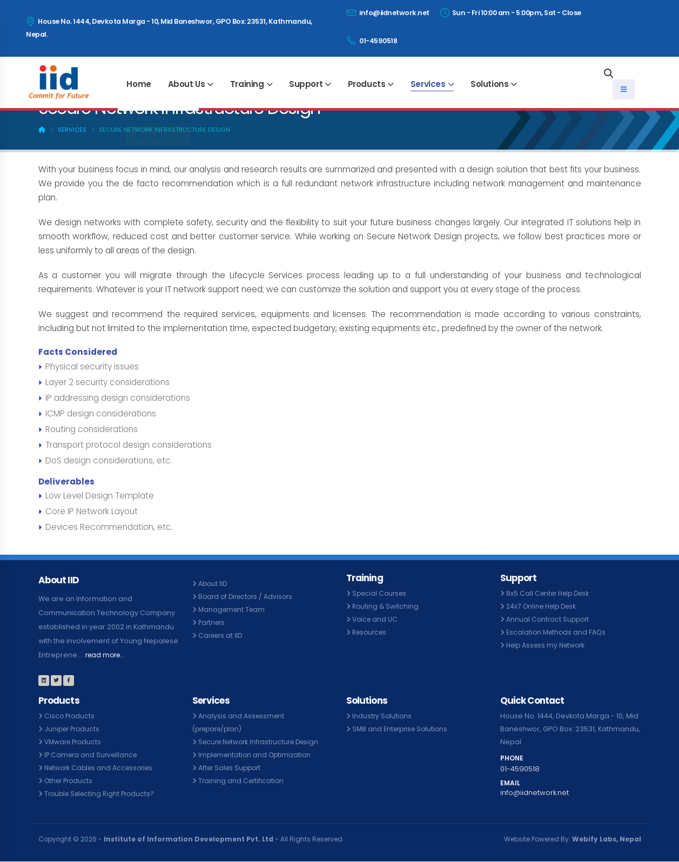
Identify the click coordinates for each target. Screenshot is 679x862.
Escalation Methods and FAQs (557, 632)
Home (138, 84)
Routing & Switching (386, 606)
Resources (371, 632)
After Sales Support (231, 767)
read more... (107, 654)
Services (428, 84)
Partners (212, 622)
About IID (213, 583)
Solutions (489, 84)
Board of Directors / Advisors (248, 596)
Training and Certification (242, 780)
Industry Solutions (382, 715)
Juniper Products (73, 728)
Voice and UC (376, 619)
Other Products (70, 780)
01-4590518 (372, 40)
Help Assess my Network (548, 645)
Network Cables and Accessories (102, 767)
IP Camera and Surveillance (93, 754)
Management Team (233, 609)
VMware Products (74, 741)
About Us (186, 84)
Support (305, 84)
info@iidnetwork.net (388, 12)
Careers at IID (222, 635)
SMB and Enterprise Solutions (402, 728)
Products (367, 84)
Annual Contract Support (549, 619)
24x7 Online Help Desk (544, 606)
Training (247, 84)
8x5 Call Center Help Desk (550, 593)
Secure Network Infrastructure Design (263, 741)
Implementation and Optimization (257, 754)
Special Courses (381, 593)
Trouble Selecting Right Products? (102, 793)
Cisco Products (70, 715)
